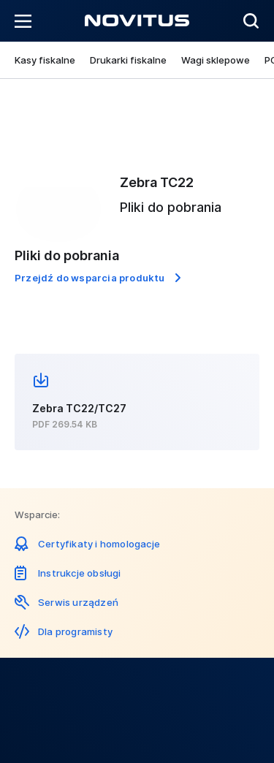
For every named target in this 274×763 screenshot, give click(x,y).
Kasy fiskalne (45, 60)
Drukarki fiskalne (128, 60)
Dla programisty (75, 631)
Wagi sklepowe (215, 60)
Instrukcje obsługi (79, 573)
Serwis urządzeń (78, 602)
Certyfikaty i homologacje (99, 544)
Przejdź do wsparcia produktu (90, 278)
